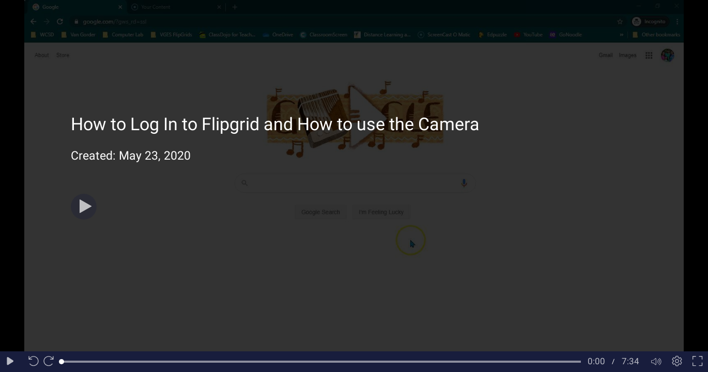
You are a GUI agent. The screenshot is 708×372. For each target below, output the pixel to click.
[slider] (321, 362)
